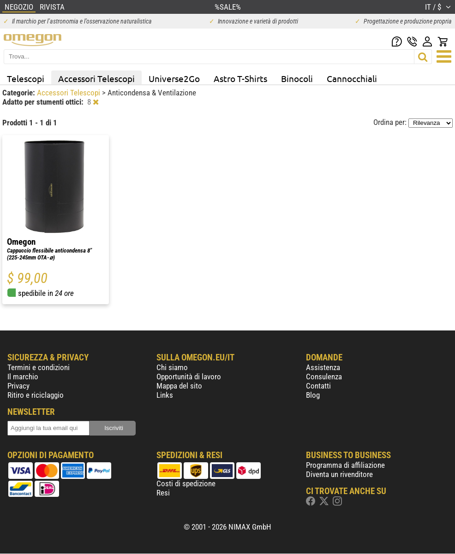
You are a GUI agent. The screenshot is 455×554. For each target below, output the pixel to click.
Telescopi (25, 78)
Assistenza (323, 367)
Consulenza (324, 376)
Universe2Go (174, 78)
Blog (313, 395)
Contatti (318, 385)
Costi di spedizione (186, 483)
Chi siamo (172, 367)
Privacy (18, 385)
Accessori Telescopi (96, 78)
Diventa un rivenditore (339, 474)
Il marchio (22, 376)
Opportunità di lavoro (188, 376)
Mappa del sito (179, 385)
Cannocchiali (352, 78)
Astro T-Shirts (240, 78)
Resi (163, 492)
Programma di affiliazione (345, 465)
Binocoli (297, 78)
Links (164, 395)
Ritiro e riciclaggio (35, 395)
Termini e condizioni (38, 367)
